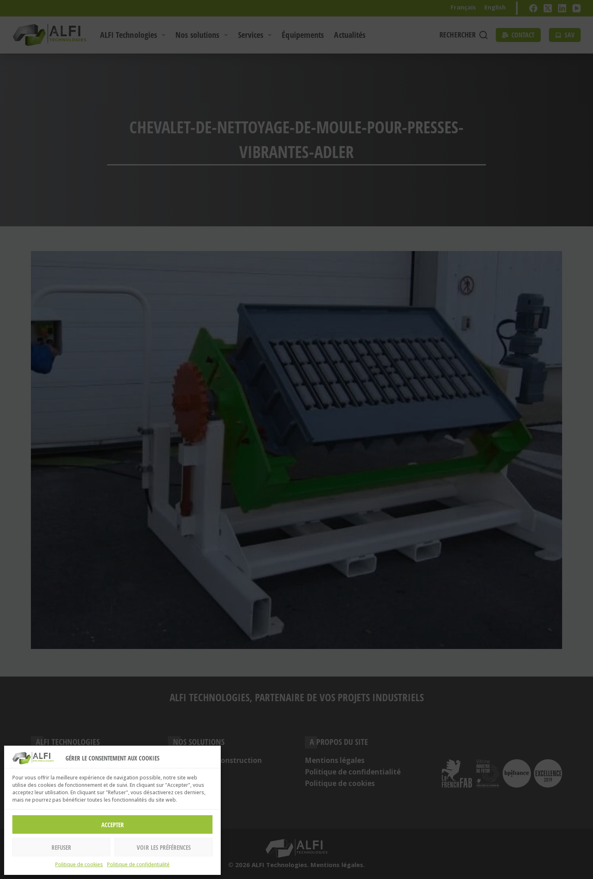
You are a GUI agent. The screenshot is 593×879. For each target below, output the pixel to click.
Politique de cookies (79, 864)
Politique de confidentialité (138, 864)
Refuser (61, 847)
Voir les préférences (164, 847)
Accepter (112, 825)
